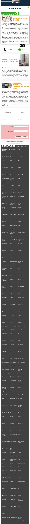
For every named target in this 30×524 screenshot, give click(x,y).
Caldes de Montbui (13, 358)
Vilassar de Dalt (13, 326)
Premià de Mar (5, 297)
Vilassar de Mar (20, 394)
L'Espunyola (4, 318)
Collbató (19, 365)
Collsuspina (4, 452)
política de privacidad (20, 141)
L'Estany (19, 315)
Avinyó (19, 163)
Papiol (3, 488)
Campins (11, 445)
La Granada (4, 315)
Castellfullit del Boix (6, 517)
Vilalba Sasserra (5, 163)
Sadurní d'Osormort (5, 477)
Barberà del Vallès (13, 217)
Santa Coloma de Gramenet (21, 442)
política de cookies (11, 1)
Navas (19, 282)
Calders (11, 167)
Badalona (19, 264)
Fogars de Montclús (21, 481)
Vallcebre (19, 437)
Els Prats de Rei (13, 506)
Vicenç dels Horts (13, 473)
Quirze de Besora (5, 214)
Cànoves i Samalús (13, 401)
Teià (18, 488)
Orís (11, 412)
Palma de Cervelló (13, 488)
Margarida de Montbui (12, 492)
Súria (11, 221)
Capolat (11, 477)
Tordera (3, 246)
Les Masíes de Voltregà (4, 240)
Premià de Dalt (20, 290)
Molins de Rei (20, 304)
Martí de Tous (4, 495)
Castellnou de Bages (13, 261)
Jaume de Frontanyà (5, 365)
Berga (19, 427)
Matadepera (20, 502)
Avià (11, 257)
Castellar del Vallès (5, 156)
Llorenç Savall (20, 174)
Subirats (19, 221)
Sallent (3, 322)
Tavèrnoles (4, 250)
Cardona (11, 272)
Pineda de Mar (20, 329)
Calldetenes (20, 322)
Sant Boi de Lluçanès (20, 518)
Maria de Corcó (20, 383)
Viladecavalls (4, 264)
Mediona (3, 423)
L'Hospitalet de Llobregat (20, 211)
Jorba (11, 243)
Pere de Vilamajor (5, 409)
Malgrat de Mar (5, 275)
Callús (11, 322)
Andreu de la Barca (5, 181)
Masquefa (4, 506)
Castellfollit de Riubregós (12, 233)
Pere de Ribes (4, 473)
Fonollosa (4, 340)
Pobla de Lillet (12, 329)
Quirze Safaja (4, 502)
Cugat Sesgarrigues (21, 430)
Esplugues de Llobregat (12, 229)
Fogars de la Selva (5, 484)
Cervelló (19, 318)
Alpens (19, 181)
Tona (3, 398)
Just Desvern (4, 203)
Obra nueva (22, 112)
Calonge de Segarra (21, 445)
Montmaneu (12, 484)
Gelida (11, 282)
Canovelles (20, 401)
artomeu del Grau (5, 153)
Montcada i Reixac (21, 510)
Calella (3, 308)
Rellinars (3, 290)
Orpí (11, 160)
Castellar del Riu (13, 156)
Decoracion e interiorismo (7, 119)
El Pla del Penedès (5, 369)
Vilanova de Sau (13, 380)
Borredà (3, 257)
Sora (18, 419)
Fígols (19, 225)
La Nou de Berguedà (13, 434)
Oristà (19, 160)
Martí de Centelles (13, 495)
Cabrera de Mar (13, 149)
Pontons (3, 459)
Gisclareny (20, 336)
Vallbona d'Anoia (21, 217)
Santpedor (12, 275)
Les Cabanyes (4, 243)
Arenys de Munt (20, 423)
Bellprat (19, 272)
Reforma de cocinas (8, 108)
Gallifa (11, 419)
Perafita (11, 297)
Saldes (3, 225)
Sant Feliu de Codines (20, 204)
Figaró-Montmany (5, 228)
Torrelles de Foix (5, 232)
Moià (11, 513)
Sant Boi (3, 520)
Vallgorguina (12, 376)
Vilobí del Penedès (5, 174)
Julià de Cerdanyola (13, 398)
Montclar (19, 416)
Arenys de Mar (4, 427)
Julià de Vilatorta (13, 470)
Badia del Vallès (5, 326)
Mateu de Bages (5, 455)
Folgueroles (12, 340)
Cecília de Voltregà (21, 391)
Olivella (11, 416)
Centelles (11, 463)
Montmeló (4, 254)
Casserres (4, 351)
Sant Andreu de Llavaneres (5, 431)
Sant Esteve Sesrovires (4, 388)
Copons (19, 448)
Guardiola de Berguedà (20, 381)
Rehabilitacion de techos (22, 108)
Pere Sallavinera (21, 344)
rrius (11, 268)
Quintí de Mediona (21, 409)
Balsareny (4, 376)
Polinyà (3, 329)
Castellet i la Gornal (21, 232)
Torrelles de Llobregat (4, 208)
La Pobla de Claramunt (4, 435)
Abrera (11, 246)
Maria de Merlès (21, 192)
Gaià (3, 210)
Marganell (4, 380)
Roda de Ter (4, 437)
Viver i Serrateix (21, 171)
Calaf (11, 153)
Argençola (4, 261)
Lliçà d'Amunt (12, 304)
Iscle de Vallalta (13, 365)
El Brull (19, 167)
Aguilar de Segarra (21, 228)
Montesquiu (20, 250)
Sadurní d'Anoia (13, 391)
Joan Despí (20, 398)
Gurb (3, 336)
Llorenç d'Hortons (5, 178)
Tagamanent (20, 254)
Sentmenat (20, 207)
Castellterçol (12, 466)
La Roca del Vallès (21, 196)
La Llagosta (20, 434)
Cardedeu (19, 470)
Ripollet (11, 174)
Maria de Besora (13, 207)
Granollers (12, 383)
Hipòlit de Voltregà (13, 225)
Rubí (19, 311)
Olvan (19, 412)
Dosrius (19, 279)
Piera (3, 358)
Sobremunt (4, 293)
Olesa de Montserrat (13, 300)
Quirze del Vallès (13, 502)
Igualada (19, 452)
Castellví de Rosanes (21, 463)
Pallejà (3, 513)
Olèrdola (19, 351)
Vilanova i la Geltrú (21, 326)
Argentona (12, 423)
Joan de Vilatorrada (21, 362)
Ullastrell (19, 466)
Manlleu (19, 340)
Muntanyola (4, 217)
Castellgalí (20, 513)
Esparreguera (12, 452)
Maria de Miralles (13, 192)
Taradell (11, 481)
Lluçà (19, 293)
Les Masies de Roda (13, 239)
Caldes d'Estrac (5, 167)
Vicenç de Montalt (13, 214)
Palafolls (11, 286)
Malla (19, 268)
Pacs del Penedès (21, 286)
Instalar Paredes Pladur (8, 112)
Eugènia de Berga (13, 441)
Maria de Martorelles (20, 355)
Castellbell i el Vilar (21, 153)
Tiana (19, 506)
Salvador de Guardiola (20, 406)
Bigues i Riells (12, 427)
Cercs (3, 463)
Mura (11, 311)
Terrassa (11, 520)
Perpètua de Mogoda (13, 517)
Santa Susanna (20, 275)
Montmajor (20, 484)
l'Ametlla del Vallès (13, 318)
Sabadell (19, 387)
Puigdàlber (4, 499)
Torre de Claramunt (13, 510)
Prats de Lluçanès (21, 455)
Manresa (19, 308)
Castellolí (19, 495)
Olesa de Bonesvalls (21, 300)
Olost (3, 416)
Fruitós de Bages (5, 448)
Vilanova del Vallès (13, 430)
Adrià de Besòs (12, 196)
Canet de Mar (4, 405)
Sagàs (11, 293)
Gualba (3, 383)
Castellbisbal (4, 333)
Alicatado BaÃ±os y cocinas (22, 119)
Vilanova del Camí (5, 394)
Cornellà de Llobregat (4, 283)
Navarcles (4, 311)
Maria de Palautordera (4, 280)
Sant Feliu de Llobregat (12, 204)
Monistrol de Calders (4, 193)
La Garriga (12, 315)
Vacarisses (4, 221)
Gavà (3, 300)
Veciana (11, 163)
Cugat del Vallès (5, 391)
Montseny (12, 394)
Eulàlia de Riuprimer (6, 441)
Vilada (11, 333)
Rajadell (11, 290)
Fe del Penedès (12, 499)
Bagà (19, 185)
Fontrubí (11, 210)
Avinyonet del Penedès (4, 269)
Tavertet (19, 246)
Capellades (20, 477)
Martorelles (4, 445)
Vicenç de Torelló (21, 473)
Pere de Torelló (12, 409)
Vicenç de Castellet (13, 405)
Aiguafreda (12, 185)
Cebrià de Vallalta (21, 214)
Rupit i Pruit (4, 347)
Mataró (19, 178)
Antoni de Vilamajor (5, 412)
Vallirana (11, 250)
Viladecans (12, 264)
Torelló (11, 347)
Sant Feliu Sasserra (21, 358)
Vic (18, 333)
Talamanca (12, 254)
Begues (3, 419)
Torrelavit (4, 510)
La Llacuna (4, 171)
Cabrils (3, 189)
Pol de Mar (12, 344)
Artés (19, 257)
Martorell (19, 376)
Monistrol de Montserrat (20, 190)
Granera (11, 336)
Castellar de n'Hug (21, 156)
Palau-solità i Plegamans (4, 287)
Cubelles (11, 437)
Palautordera (12, 387)
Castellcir (4, 272)
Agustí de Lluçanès (13, 181)
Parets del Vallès (21, 297)
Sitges (19, 149)
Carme (11, 351)
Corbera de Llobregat (12, 449)
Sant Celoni (20, 243)
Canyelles (4, 401)
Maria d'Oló (4, 470)
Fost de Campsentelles (20, 500)
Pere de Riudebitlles (5, 362)
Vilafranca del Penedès (20, 262)
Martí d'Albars (4, 344)
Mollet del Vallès (13, 362)
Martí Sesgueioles (13, 455)
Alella (3, 185)
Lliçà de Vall (4, 304)
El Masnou (12, 369)
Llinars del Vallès (5, 481)
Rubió (11, 308)
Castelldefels (12, 354)
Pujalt (19, 459)
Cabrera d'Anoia (13, 171)
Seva (3, 160)
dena (3, 354)
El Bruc (11, 279)
